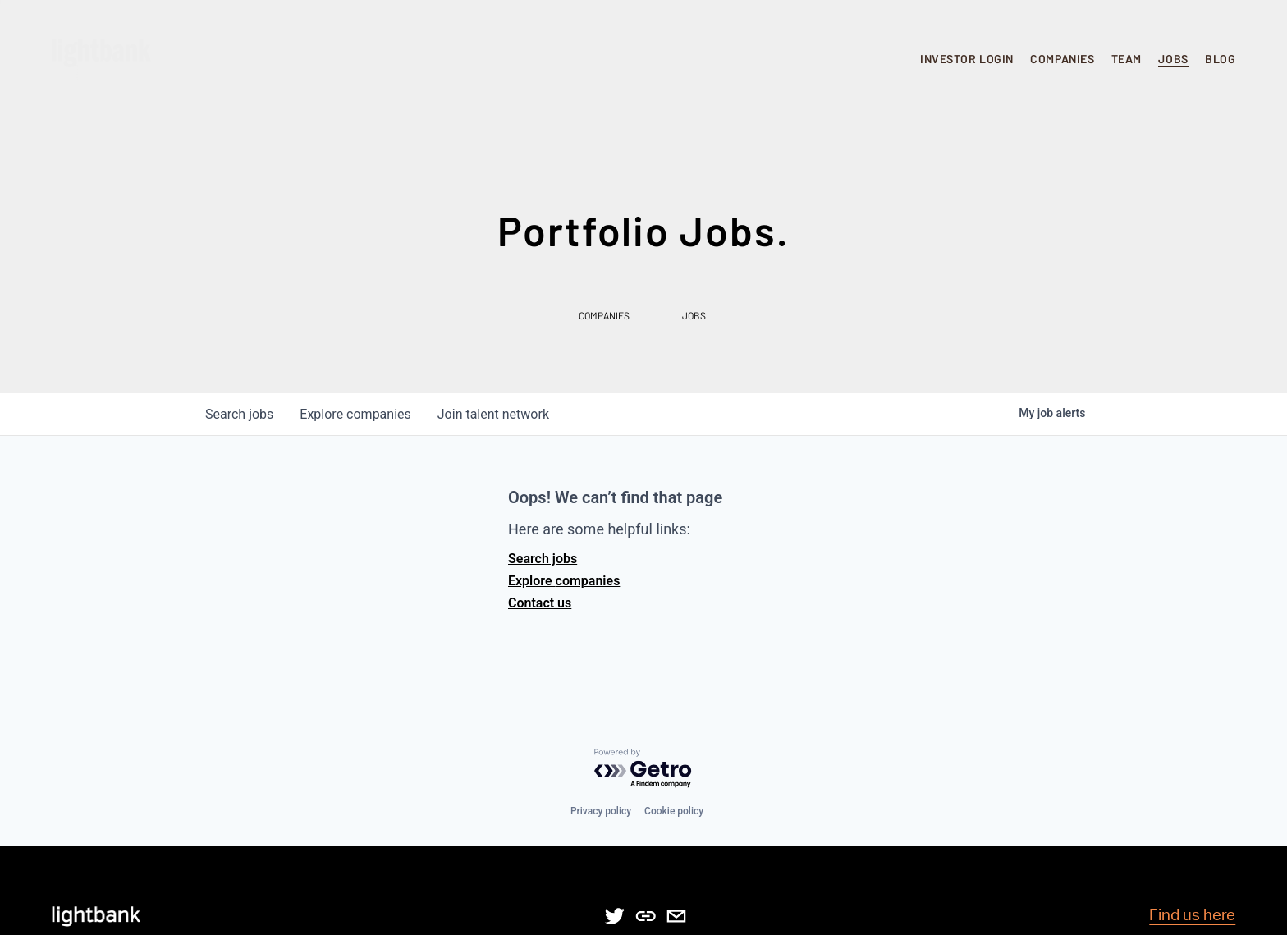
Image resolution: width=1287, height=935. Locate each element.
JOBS (1173, 59)
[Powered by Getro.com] (643, 769)
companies (355, 414)
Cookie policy (673, 811)
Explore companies (564, 581)
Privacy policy (600, 811)
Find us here (1192, 916)
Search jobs (542, 558)
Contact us (539, 603)
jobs (239, 414)
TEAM (1126, 59)
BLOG (1220, 59)
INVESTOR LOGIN (967, 59)
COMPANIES (1062, 59)
